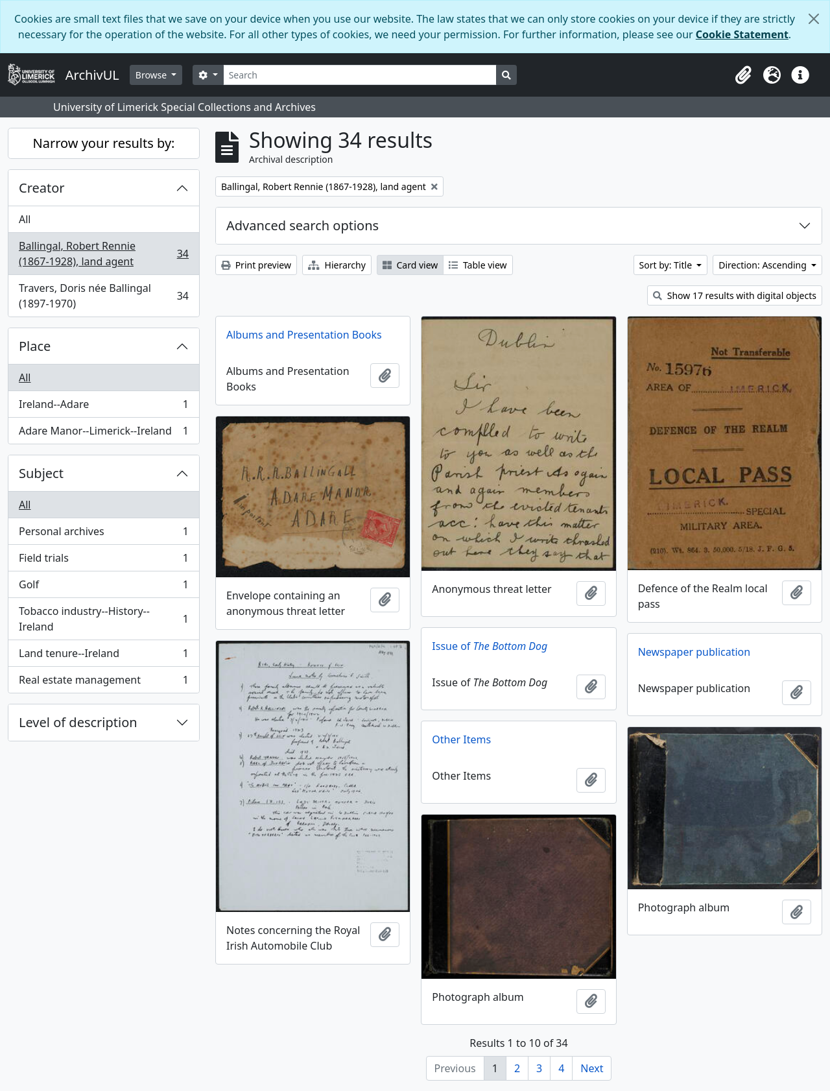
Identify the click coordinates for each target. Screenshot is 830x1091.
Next (591, 1068)
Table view (477, 265)
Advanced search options (302, 225)
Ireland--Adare (103, 407)
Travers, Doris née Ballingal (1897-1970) (103, 296)
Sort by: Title (666, 265)
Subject (41, 473)
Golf (103, 587)
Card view (410, 265)
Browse (152, 75)
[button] (743, 75)
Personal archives (103, 534)
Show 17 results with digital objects (734, 295)
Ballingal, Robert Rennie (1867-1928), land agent (103, 254)
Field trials (103, 560)
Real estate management (103, 682)
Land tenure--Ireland (103, 656)
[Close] (813, 19)
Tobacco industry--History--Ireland (103, 619)
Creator (42, 188)
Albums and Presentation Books (304, 335)
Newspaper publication (694, 652)
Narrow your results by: (104, 143)
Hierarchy (337, 265)
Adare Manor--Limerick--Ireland (103, 433)
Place (35, 346)
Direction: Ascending (763, 265)
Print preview (256, 265)
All (24, 219)
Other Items (461, 739)
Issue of (489, 646)
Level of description (78, 722)
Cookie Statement (742, 34)
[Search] (360, 75)
